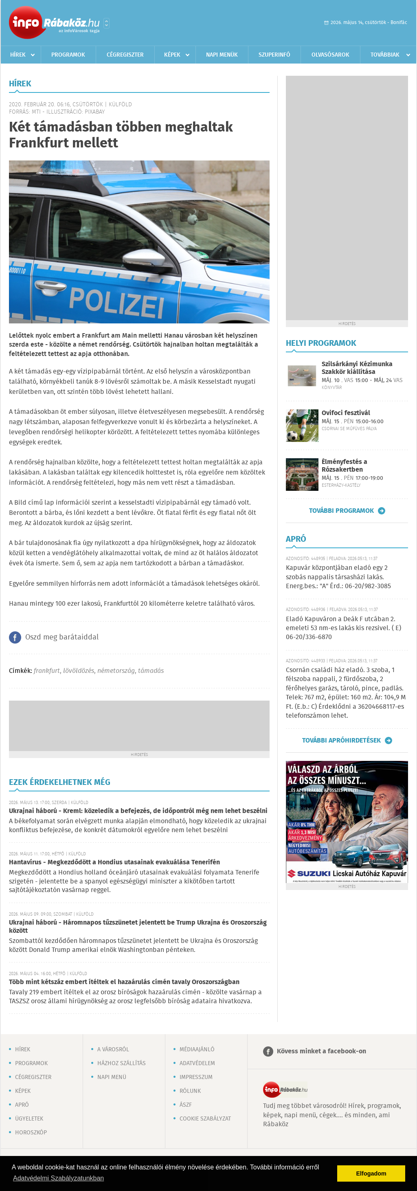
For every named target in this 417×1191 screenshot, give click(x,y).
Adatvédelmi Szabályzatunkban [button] (58, 1178)
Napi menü (111, 1077)
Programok (68, 55)
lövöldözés (78, 671)
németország (116, 671)
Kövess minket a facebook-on (321, 1051)
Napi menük (222, 55)
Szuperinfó (274, 55)
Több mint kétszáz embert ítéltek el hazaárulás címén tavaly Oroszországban (124, 982)
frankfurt (47, 671)
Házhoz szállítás (121, 1063)
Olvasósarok (330, 55)
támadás (151, 671)
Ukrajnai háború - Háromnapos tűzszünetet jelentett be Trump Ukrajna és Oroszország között (138, 927)
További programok (341, 510)
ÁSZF (186, 1105)
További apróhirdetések (341, 740)
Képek (172, 55)
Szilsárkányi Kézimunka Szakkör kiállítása (357, 368)
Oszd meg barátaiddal (62, 637)
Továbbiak (385, 55)
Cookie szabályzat (205, 1118)
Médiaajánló (197, 1049)
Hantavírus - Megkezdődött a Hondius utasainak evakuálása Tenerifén (114, 862)
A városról (113, 1049)
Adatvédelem (197, 1063)
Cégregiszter (125, 55)
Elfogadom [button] (371, 1173)
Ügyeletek (29, 1118)
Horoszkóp (31, 1132)
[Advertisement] (139, 725)
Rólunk (190, 1091)
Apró (22, 1105)
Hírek (18, 55)
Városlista (106, 23)
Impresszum (196, 1077)
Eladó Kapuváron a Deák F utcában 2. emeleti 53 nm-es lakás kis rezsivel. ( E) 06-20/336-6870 (343, 628)
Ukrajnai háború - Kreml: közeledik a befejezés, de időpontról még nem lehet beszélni (138, 811)
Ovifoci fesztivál (346, 413)
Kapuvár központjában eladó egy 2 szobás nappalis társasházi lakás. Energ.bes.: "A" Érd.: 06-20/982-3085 (338, 577)
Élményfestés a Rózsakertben (344, 466)
